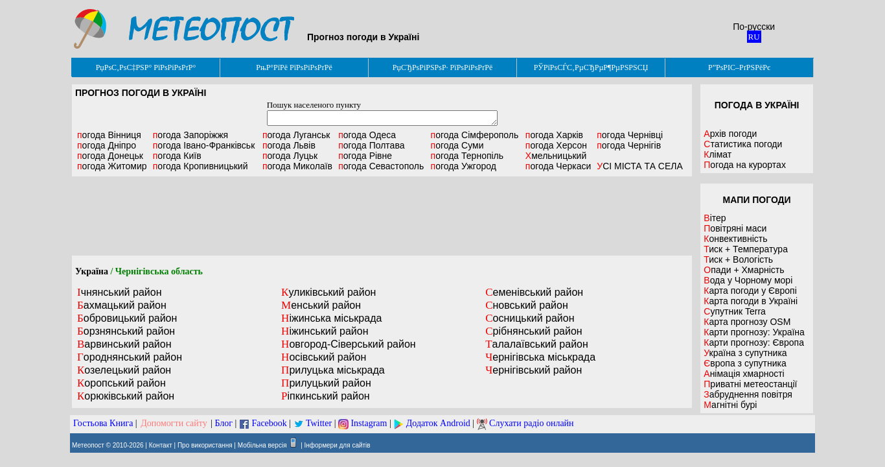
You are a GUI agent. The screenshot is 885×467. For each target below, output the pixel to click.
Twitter (319, 423)
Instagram (369, 423)
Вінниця (109, 135)
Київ (177, 155)
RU (754, 37)
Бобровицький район (127, 318)
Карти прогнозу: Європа (754, 342)
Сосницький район (529, 318)
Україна (91, 271)
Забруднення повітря (748, 394)
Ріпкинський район (325, 396)
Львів (289, 145)
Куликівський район (328, 292)
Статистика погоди (743, 144)
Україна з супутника (745, 353)
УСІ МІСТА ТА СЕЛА (640, 166)
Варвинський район (124, 344)
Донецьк (110, 155)
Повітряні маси (735, 228)
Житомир (112, 166)
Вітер (715, 218)
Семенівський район (534, 292)
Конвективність (735, 239)
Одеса (367, 135)
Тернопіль (467, 155)
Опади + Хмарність (744, 270)
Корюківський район (125, 396)
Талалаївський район (536, 344)
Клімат (717, 154)
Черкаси (558, 166)
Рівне (365, 155)
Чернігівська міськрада (540, 357)
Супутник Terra (735, 311)
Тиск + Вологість (738, 259)
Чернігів (629, 145)
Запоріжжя (190, 135)
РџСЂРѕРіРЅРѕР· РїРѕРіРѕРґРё (442, 67)
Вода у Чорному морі (748, 280)
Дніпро (106, 145)
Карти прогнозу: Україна (754, 332)
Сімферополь (475, 135)
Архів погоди (730, 133)
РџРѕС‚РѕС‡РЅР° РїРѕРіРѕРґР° (146, 67)
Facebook (268, 423)
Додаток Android (438, 423)
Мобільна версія (262, 445)
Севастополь (381, 166)
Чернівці (630, 135)
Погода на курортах (745, 165)
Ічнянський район (119, 292)
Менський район (321, 305)
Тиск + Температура (746, 249)
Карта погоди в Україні (751, 301)
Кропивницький (200, 166)
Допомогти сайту (174, 423)
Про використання (205, 445)
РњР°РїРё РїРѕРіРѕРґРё (294, 67)
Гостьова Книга (103, 423)
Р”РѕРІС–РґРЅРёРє (739, 67)
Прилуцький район (326, 383)
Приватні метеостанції (750, 384)
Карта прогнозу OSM (747, 322)
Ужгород (463, 166)
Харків (554, 135)
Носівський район (323, 357)
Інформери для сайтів (338, 445)
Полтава (371, 145)
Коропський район (121, 383)
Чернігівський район (533, 370)
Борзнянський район (126, 331)
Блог (224, 423)
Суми (457, 145)
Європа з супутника (745, 363)
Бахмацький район (122, 305)
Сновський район (526, 305)
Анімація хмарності (744, 373)
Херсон (556, 145)
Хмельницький (555, 155)
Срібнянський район (533, 331)
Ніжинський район (324, 331)
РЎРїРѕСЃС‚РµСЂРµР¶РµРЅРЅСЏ (591, 67)
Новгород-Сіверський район (348, 344)
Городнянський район (129, 357)
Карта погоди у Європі (750, 290)
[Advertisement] (382, 216)
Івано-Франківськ (204, 145)
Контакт (160, 445)
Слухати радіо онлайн (531, 423)
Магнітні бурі (730, 405)
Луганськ (296, 135)
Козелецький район (124, 370)
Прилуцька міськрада (333, 370)
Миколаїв (297, 166)
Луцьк (289, 155)
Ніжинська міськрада (331, 318)
